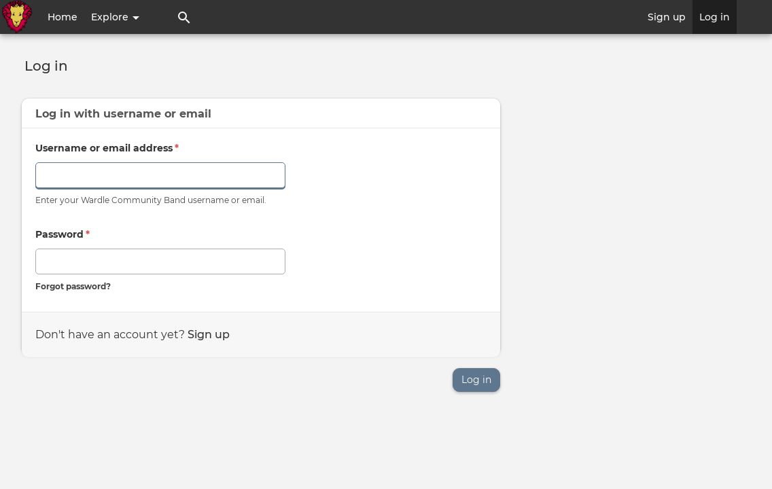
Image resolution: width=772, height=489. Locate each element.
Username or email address (107, 148)
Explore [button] (115, 17)
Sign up (667, 17)
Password (62, 234)
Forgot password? (73, 286)
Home (62, 17)
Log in (714, 17)
